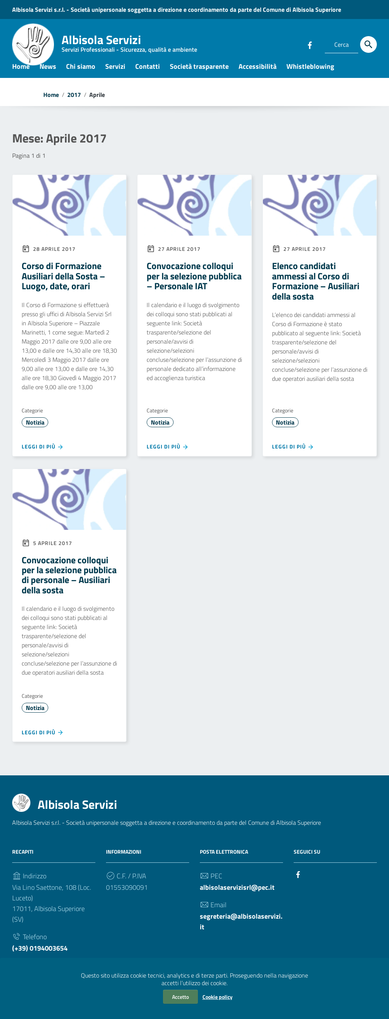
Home (21, 73)
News (48, 73)
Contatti (147, 73)
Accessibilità (258, 73)
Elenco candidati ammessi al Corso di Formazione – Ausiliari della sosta (315, 288)
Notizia (35, 429)
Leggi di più (43, 454)
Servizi (115, 73)
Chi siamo (80, 73)
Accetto (180, 997)
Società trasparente (199, 73)
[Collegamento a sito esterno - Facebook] (309, 44)
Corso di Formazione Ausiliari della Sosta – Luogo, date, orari (63, 283)
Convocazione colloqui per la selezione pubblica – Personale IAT (194, 283)
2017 (74, 101)
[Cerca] (368, 44)
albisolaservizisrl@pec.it (237, 894)
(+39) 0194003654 (40, 955)
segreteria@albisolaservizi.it (241, 928)
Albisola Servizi (129, 43)
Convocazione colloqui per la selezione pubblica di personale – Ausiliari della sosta (69, 582)
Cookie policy (217, 997)
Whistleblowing (310, 73)
